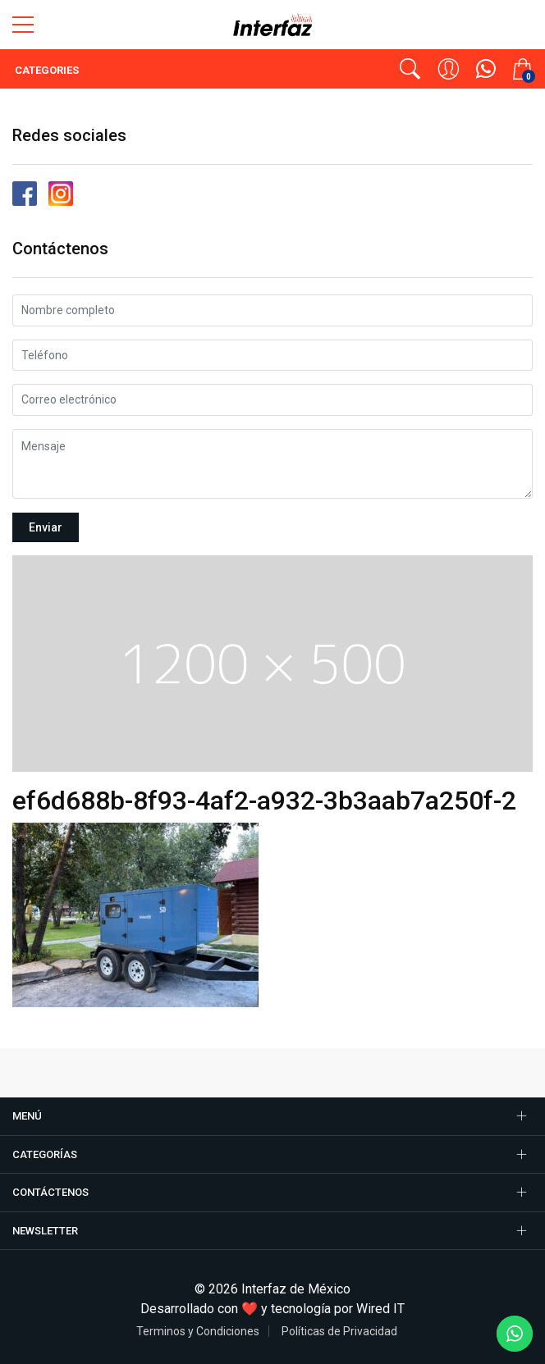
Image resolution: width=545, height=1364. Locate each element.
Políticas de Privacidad (339, 1331)
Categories (45, 70)
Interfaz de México (295, 1289)
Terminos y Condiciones (197, 1331)
